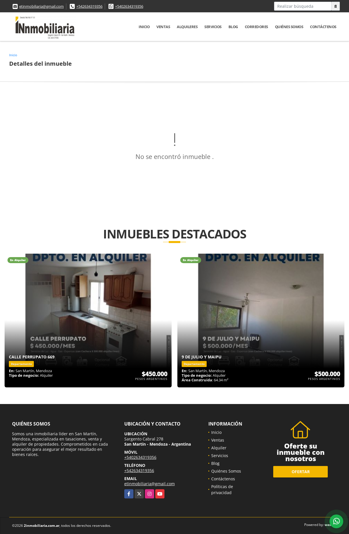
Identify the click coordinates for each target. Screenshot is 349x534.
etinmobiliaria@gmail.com (41, 6)
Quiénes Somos (289, 26)
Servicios (213, 26)
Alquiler (218, 447)
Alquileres (187, 26)
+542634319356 (89, 6)
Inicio (144, 26)
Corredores (256, 26)
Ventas (163, 26)
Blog (233, 26)
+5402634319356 (129, 6)
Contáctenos (323, 26)
